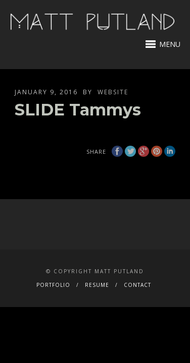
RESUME (97, 284)
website (113, 92)
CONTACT (137, 284)
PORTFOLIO (53, 284)
